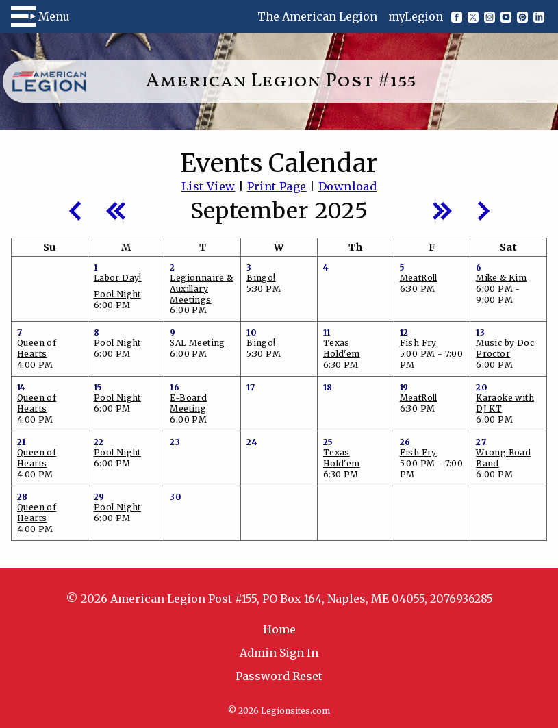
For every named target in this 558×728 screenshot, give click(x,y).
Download (347, 186)
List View (208, 186)
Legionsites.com (295, 710)
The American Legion (317, 16)
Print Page (277, 186)
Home (279, 629)
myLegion (415, 16)
